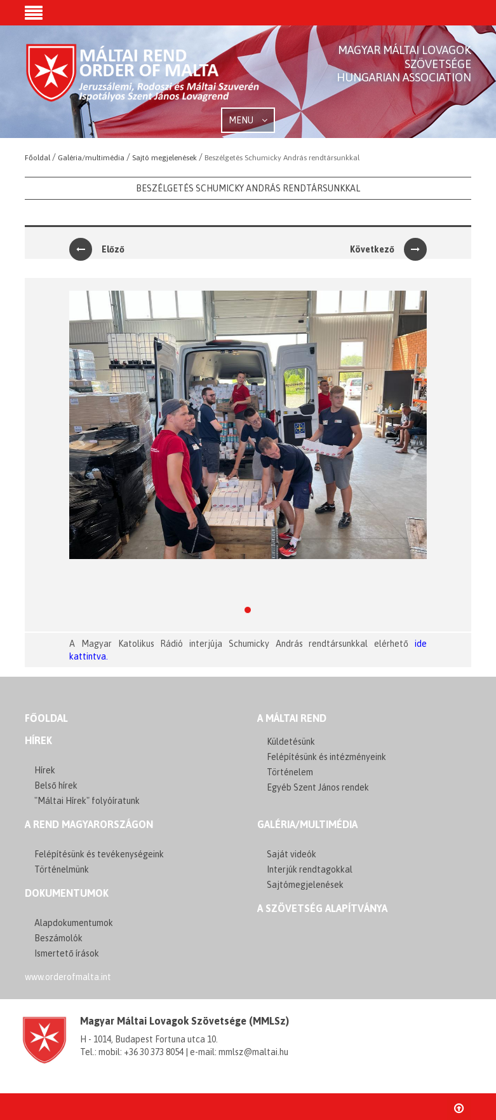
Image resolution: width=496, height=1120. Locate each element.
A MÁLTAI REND (291, 718)
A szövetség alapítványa (322, 908)
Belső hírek (55, 785)
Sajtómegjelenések (305, 885)
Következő (388, 249)
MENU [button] (248, 120)
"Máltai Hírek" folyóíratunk (87, 801)
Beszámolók (58, 938)
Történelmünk (61, 869)
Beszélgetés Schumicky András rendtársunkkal (248, 188)
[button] (34, 14)
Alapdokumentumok (73, 923)
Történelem (290, 772)
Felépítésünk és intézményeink (326, 757)
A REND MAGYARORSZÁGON (89, 824)
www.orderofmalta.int (68, 977)
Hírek (38, 740)
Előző (96, 249)
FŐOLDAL (46, 718)
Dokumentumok (67, 893)
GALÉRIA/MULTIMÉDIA (307, 824)
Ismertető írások (66, 953)
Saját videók (291, 854)
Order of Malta (143, 82)
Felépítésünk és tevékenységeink (99, 854)
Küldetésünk (291, 741)
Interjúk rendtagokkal (309, 869)
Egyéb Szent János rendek (318, 787)
